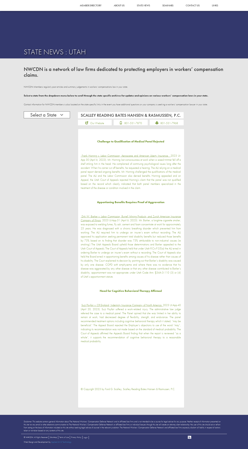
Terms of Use (64, 437)
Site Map (53, 437)
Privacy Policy (76, 437)
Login (86, 437)
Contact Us (193, 5)
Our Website (97, 123)
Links (215, 5)
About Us (119, 5)
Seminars (167, 5)
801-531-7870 (133, 123)
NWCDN (33, 10)
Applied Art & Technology (61, 442)
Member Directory (90, 5)
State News (143, 5)
